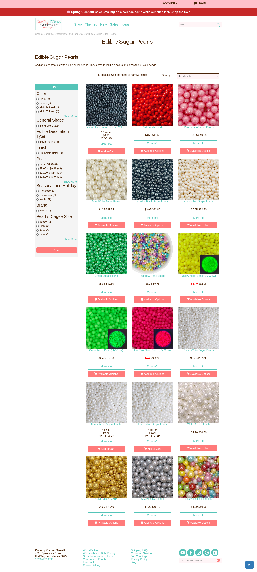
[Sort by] (198, 76)
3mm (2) (42, 226)
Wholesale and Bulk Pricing (99, 553)
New (103, 24)
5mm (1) (42, 234)
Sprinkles (89, 34)
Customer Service (141, 553)
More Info (106, 144)
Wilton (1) (43, 210)
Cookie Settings (92, 565)
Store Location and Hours (98, 556)
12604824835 (44, 559)
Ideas (126, 24)
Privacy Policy (139, 559)
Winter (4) (43, 199)
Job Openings (139, 556)
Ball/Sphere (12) (47, 125)
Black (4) (43, 99)
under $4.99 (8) (47, 164)
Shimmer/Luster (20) (50, 153)
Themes (91, 24)
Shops (38, 34)
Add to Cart (106, 151)
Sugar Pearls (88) (48, 141)
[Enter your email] (200, 560)
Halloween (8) (46, 195)
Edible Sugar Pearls (106, 34)
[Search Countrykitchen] (200, 24)
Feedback (89, 562)
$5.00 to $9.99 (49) (49, 168)
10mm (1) (43, 222)
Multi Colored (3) (47, 111)
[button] (249, 565)
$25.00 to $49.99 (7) (49, 176)
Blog (133, 562)
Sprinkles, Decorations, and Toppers (63, 34)
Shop (78, 24)
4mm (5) (42, 230)
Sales (114, 24)
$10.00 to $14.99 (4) (49, 172)
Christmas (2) (45, 191)
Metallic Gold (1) (47, 107)
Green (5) (43, 103)
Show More (70, 116)
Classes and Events (94, 559)
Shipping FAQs (139, 550)
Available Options (152, 150)
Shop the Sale (180, 12)
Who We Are (90, 550)
